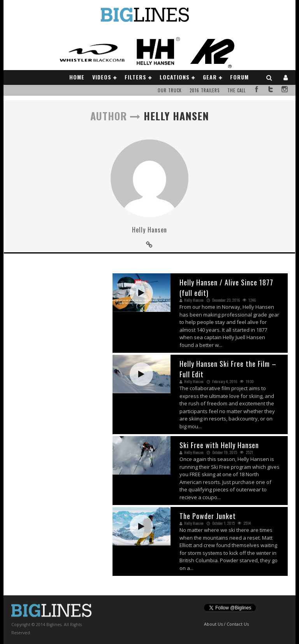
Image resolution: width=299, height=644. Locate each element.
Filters (135, 77)
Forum (239, 77)
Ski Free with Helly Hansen (219, 445)
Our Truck (170, 90)
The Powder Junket (207, 516)
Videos (101, 77)
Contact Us (238, 624)
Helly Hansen (149, 229)
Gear (210, 77)
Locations (175, 77)
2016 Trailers (205, 90)
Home (76, 77)
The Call (236, 90)
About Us (213, 624)
